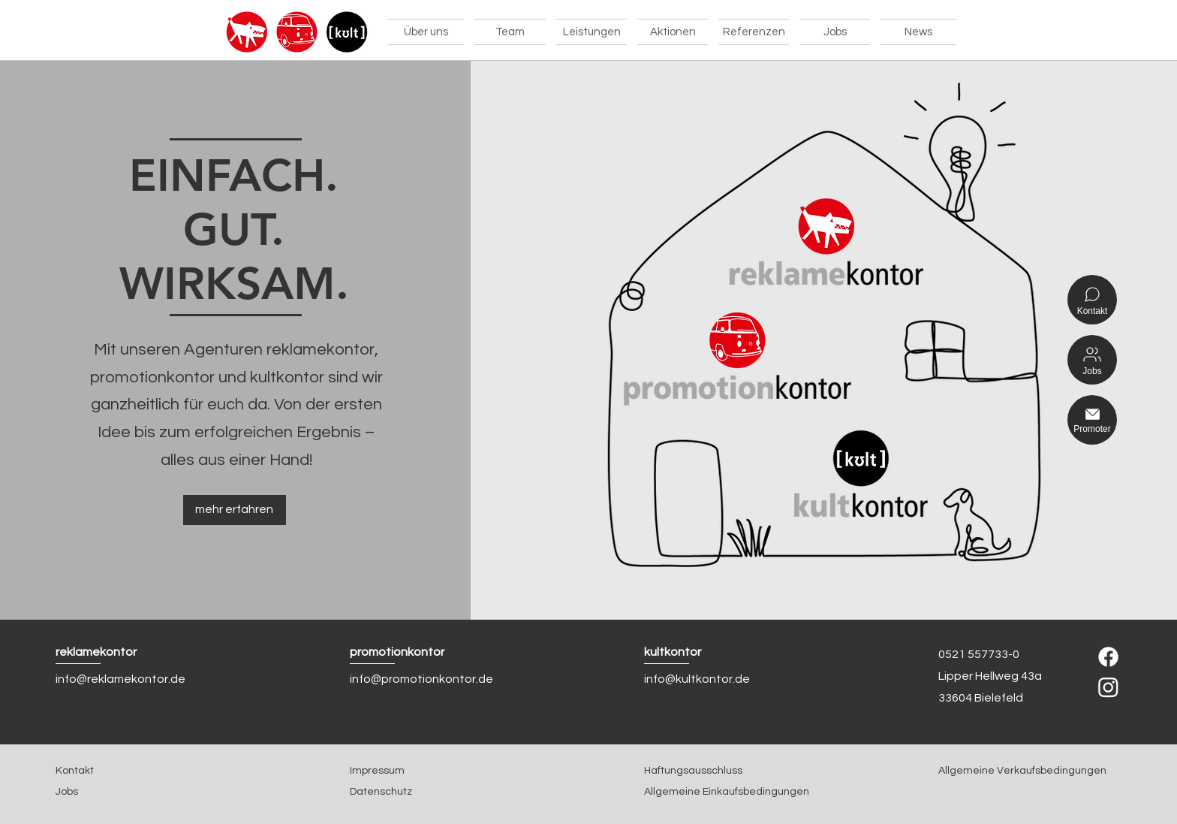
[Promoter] (1092, 420)
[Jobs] (1092, 360)
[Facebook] (1108, 657)
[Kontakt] (1092, 299)
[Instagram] (1108, 687)
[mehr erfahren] (234, 510)
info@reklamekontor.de (120, 679)
